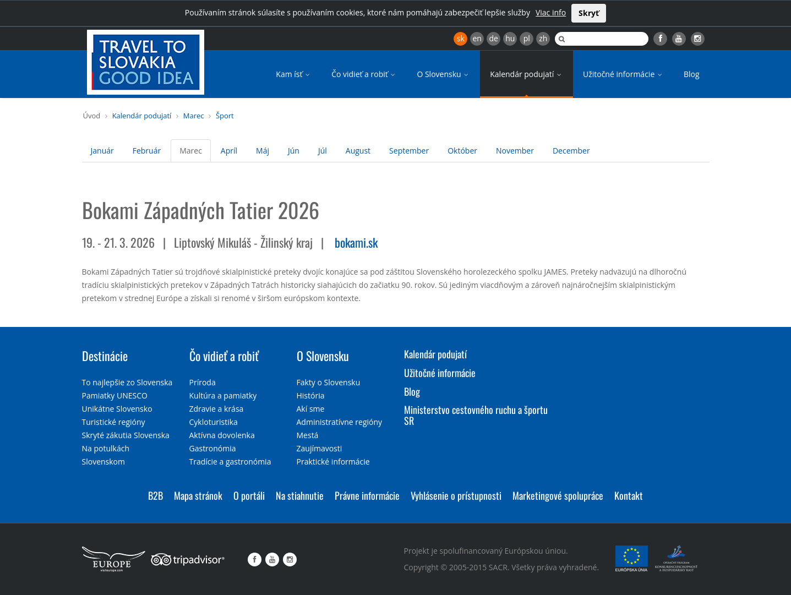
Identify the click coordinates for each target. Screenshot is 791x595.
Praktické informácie (333, 461)
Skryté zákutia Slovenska (126, 435)
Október (462, 150)
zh (543, 38)
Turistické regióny (113, 422)
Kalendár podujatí (526, 74)
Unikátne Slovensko (117, 408)
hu (510, 38)
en (476, 38)
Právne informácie (367, 495)
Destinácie (105, 355)
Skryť (589, 13)
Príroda (202, 382)
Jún (293, 150)
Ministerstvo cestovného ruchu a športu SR (476, 415)
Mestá (308, 435)
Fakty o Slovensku (329, 382)
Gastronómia (212, 448)
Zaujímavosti (319, 448)
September (409, 150)
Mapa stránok (198, 495)
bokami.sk (356, 242)
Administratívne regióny (340, 422)
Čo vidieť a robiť (364, 74)
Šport (225, 116)
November (515, 150)
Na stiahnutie (300, 495)
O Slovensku (443, 74)
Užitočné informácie (623, 74)
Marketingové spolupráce (557, 495)
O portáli (249, 495)
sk (461, 38)
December (571, 150)
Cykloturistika (213, 422)
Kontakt (628, 495)
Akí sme (311, 408)
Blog (692, 74)
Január (102, 150)
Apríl (229, 150)
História (311, 395)
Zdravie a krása (216, 408)
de (493, 38)
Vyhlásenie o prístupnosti (456, 495)
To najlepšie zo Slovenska (127, 382)
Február (147, 150)
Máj (262, 150)
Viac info (551, 12)
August (358, 150)
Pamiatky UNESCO (115, 395)
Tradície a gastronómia (230, 461)
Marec (193, 116)
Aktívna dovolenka (222, 435)
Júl (322, 150)
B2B (155, 495)
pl (526, 38)
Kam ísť (294, 74)
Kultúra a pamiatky (223, 395)
